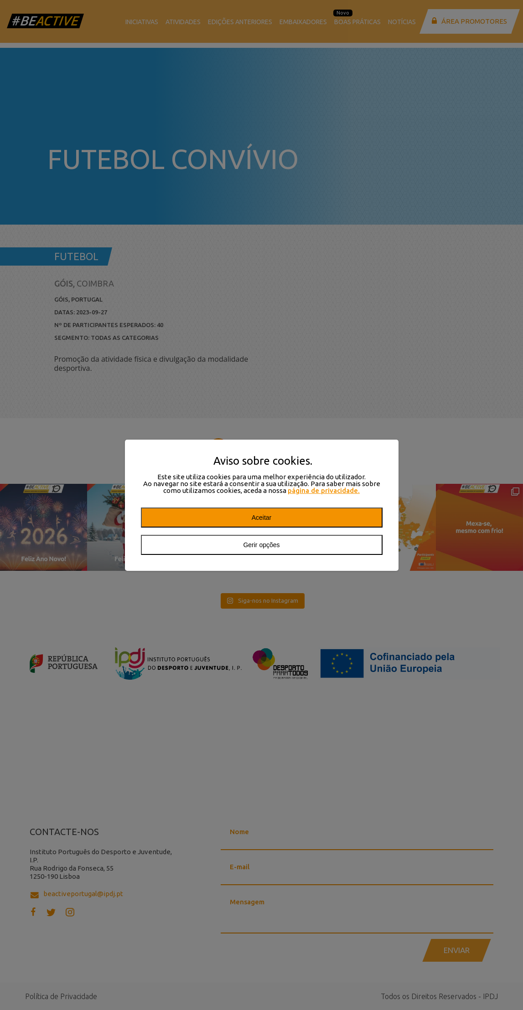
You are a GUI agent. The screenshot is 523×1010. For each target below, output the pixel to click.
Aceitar (262, 517)
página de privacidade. (324, 490)
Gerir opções (261, 545)
